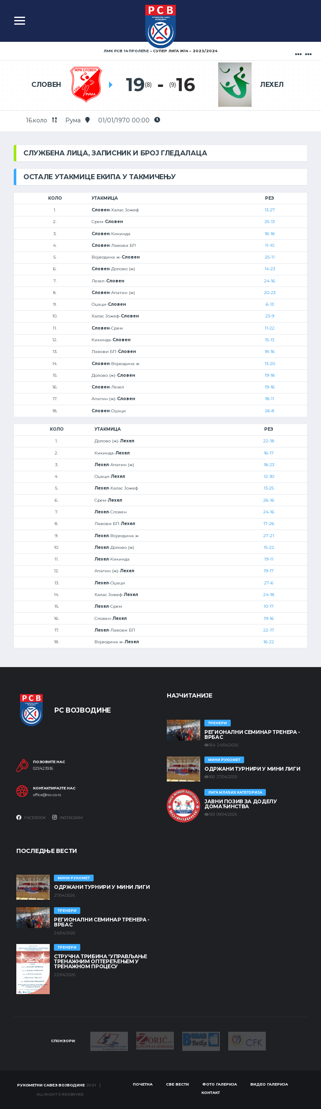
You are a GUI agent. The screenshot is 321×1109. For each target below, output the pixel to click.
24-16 (269, 281)
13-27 (270, 210)
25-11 (270, 257)
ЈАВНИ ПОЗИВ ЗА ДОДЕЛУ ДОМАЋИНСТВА (240, 804)
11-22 (270, 328)
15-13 (269, 340)
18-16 (270, 351)
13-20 (270, 363)
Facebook (31, 817)
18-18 (270, 233)
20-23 (269, 292)
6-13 (270, 304)
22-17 (268, 630)
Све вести (177, 1084)
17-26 (268, 523)
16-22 (268, 642)
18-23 (269, 464)
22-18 (268, 441)
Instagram (67, 817)
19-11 (268, 559)
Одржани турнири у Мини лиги (252, 769)
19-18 (270, 375)
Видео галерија (269, 1084)
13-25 (269, 488)
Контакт (210, 1092)
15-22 (269, 547)
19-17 (269, 571)
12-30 (269, 476)
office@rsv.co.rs (47, 795)
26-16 (268, 500)
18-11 (269, 398)
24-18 (268, 594)
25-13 (270, 221)
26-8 (269, 411)
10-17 (269, 606)
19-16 (270, 387)
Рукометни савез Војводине (51, 1085)
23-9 (269, 316)
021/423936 (43, 768)
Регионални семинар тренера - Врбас (252, 734)
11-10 (269, 245)
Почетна (143, 1084)
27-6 (268, 583)
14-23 (270, 269)
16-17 (269, 453)
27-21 (268, 535)
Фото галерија (219, 1084)
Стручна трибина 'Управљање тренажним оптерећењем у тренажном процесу (100, 961)
